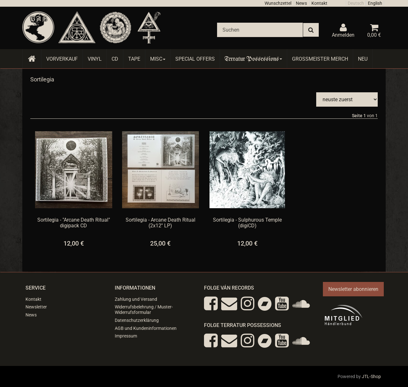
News (301, 3)
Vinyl (95, 59)
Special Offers (195, 59)
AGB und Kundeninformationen (146, 328)
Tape (134, 59)
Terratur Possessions (253, 59)
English (375, 3)
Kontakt (319, 3)
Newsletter (36, 306)
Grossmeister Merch (320, 59)
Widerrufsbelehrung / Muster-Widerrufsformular (144, 309)
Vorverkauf (62, 59)
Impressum (126, 335)
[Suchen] (260, 30)
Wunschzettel (278, 3)
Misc (157, 59)
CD (115, 59)
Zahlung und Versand (136, 299)
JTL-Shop (371, 376)
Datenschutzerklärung (137, 320)
